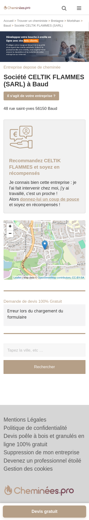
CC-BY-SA (78, 277)
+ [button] (10, 226)
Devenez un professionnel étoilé (42, 461)
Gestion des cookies (28, 469)
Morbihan (73, 21)
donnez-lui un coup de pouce (49, 199)
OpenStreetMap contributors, (55, 277)
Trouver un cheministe (32, 21)
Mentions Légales (25, 420)
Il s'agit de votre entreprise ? (31, 96)
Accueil (9, 21)
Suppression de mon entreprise (42, 452)
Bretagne (57, 21)
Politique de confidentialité (35, 428)
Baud (7, 25)
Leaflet (17, 277)
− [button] (10, 233)
